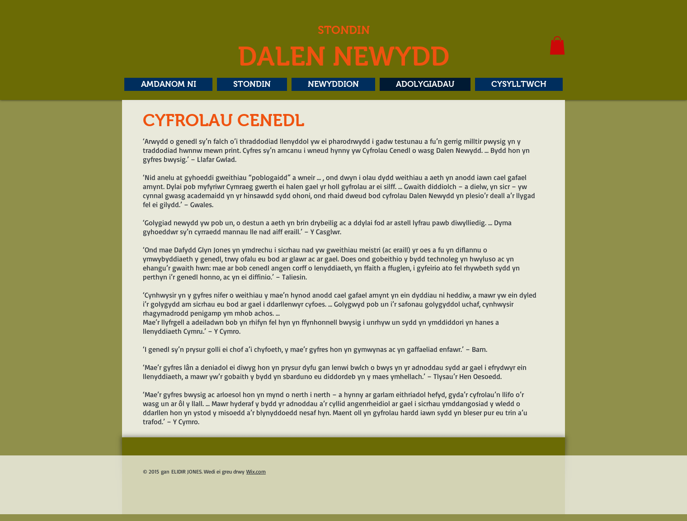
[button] (557, 45)
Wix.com (256, 471)
